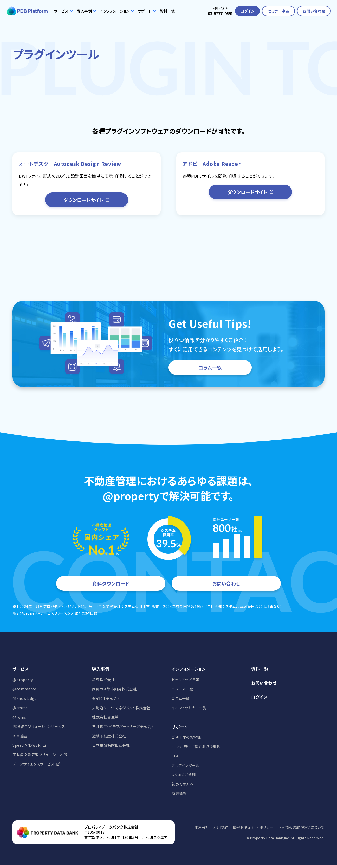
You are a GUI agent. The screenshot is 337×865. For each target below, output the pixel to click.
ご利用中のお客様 (186, 737)
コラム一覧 (210, 367)
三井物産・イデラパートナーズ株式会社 (123, 726)
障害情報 (179, 793)
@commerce (24, 689)
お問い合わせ (314, 11)
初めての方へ (183, 784)
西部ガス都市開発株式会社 (114, 689)
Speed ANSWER (26, 745)
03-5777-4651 (220, 13)
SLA (175, 755)
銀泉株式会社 (103, 679)
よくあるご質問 (184, 774)
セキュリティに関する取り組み (196, 746)
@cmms (20, 707)
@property (22, 679)
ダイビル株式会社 (106, 698)
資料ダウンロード (110, 583)
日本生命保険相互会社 (111, 745)
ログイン (247, 11)
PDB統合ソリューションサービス (38, 726)
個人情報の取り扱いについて (301, 827)
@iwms (19, 717)
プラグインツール (185, 765)
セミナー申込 (278, 11)
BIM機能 (19, 735)
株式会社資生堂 (105, 717)
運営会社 (201, 827)
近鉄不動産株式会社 (109, 735)
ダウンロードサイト (86, 199)
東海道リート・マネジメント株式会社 (121, 707)
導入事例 (86, 11)
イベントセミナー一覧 (189, 707)
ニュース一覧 (182, 689)
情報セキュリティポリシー (253, 827)
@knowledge (24, 698)
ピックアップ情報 (185, 679)
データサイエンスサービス (33, 764)
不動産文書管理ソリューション (37, 754)
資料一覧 (167, 11)
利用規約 (221, 827)
